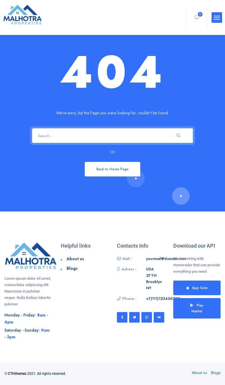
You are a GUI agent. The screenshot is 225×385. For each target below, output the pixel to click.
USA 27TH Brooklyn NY (154, 278)
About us (75, 259)
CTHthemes (17, 374)
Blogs (72, 268)
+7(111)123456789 (163, 298)
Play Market (196, 308)
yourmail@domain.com (166, 258)
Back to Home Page (112, 169)
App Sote (196, 287)
